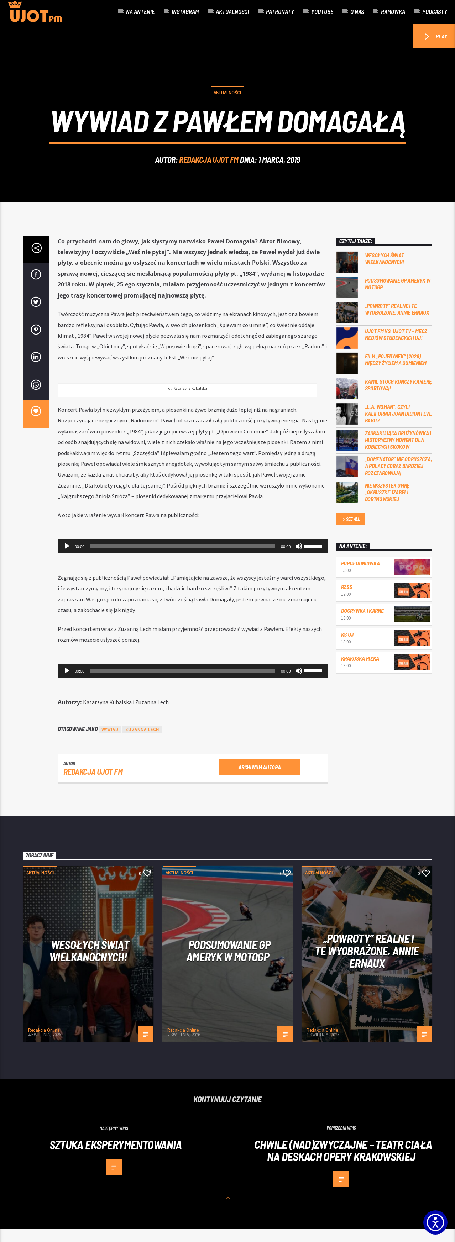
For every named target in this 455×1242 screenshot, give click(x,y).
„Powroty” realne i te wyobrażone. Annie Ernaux (397, 322)
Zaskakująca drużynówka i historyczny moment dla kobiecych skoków (398, 452)
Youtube (322, 11)
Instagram (185, 11)
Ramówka (393, 11)
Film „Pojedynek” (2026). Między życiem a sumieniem (396, 372)
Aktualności (232, 11)
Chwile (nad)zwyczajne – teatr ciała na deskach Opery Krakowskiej (343, 1163)
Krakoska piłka (360, 671)
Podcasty (434, 11)
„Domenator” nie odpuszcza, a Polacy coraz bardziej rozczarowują (398, 479)
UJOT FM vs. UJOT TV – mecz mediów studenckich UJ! (396, 347)
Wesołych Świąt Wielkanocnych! (384, 271)
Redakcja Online (43, 1043)
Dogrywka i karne (362, 623)
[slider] (182, 559)
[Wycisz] (298, 559)
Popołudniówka (360, 576)
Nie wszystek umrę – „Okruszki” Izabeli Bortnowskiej (389, 505)
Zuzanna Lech (142, 742)
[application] (193, 559)
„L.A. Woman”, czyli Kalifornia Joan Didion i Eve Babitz (398, 426)
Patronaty (280, 11)
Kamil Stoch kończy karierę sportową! (398, 398)
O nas (357, 11)
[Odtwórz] (66, 559)
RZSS (346, 599)
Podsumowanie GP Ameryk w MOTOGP (397, 297)
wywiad (110, 742)
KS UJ (347, 647)
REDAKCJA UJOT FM (209, 166)
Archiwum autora (259, 780)
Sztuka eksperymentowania (115, 1157)
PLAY (435, 37)
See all (350, 532)
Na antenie (140, 11)
